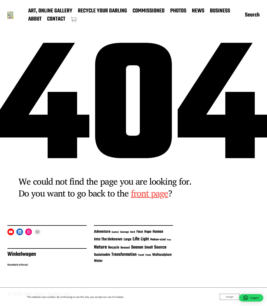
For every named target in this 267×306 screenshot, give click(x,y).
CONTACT (56, 19)
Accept (229, 296)
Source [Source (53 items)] (160, 247)
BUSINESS (220, 11)
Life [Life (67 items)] (136, 239)
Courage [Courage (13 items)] (124, 232)
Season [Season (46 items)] (137, 247)
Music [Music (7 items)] (169, 240)
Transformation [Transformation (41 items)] (124, 254)
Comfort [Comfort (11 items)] (115, 232)
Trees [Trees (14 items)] (148, 255)
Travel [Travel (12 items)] (141, 255)
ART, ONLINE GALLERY (50, 11)
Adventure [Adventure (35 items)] (102, 232)
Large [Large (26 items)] (127, 239)
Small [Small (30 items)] (148, 247)
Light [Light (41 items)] (145, 239)
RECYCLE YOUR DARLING (102, 11)
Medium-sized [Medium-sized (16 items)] (158, 239)
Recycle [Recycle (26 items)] (113, 247)
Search (252, 15)
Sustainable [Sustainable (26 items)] (102, 255)
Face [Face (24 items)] (139, 232)
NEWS (198, 11)
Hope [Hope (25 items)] (147, 232)
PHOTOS (178, 11)
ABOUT (35, 19)
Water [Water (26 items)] (98, 261)
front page (149, 193)
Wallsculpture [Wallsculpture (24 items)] (162, 255)
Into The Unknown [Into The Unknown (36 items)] (108, 239)
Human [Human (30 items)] (158, 232)
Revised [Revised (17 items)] (125, 247)
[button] (251, 298)
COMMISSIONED (149, 11)
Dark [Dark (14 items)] (132, 232)
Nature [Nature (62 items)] (100, 247)
